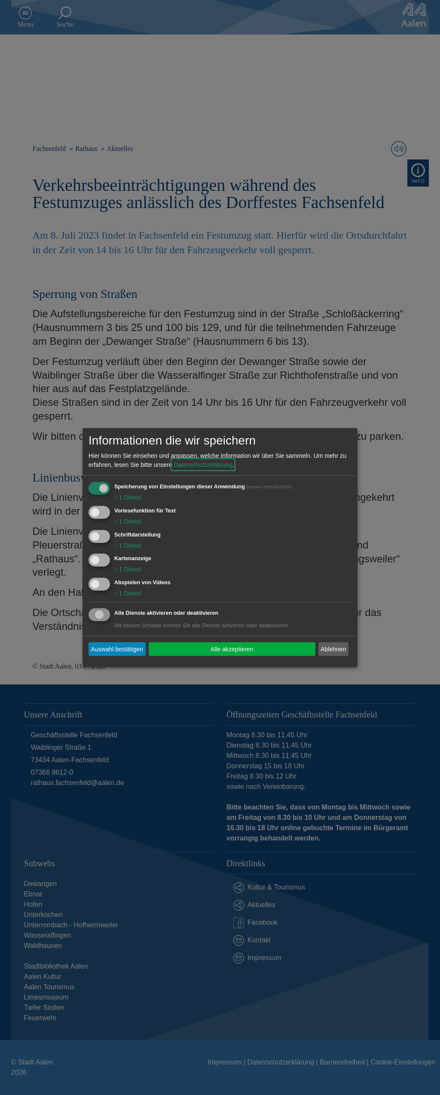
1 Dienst (127, 497)
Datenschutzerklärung (203, 464)
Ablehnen (333, 648)
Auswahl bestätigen (117, 648)
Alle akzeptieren (232, 648)
